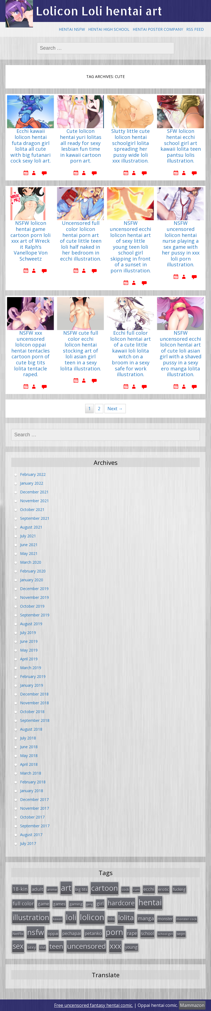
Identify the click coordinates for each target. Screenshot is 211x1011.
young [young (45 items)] (131, 947)
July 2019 (28, 632)
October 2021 (32, 509)
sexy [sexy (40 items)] (31, 947)
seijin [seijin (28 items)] (181, 933)
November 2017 (34, 808)
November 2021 (34, 500)
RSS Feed (195, 29)
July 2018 (28, 738)
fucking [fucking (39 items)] (179, 889)
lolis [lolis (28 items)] (111, 919)
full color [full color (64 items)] (23, 903)
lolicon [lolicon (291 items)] (92, 917)
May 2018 (29, 755)
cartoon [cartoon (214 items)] (104, 888)
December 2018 (34, 694)
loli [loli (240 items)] (71, 917)
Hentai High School (108, 29)
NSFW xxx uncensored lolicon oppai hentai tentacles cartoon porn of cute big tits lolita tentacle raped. (30, 354)
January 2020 (31, 579)
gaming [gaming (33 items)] (75, 903)
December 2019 (34, 588)
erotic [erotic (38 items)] (163, 889)
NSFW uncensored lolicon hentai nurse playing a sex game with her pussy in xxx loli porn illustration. (180, 244)
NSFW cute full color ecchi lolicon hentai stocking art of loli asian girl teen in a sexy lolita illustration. (80, 351)
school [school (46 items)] (147, 933)
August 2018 (31, 729)
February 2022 (33, 474)
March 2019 (30, 667)
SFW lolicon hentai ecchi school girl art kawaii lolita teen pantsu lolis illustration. (180, 146)
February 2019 (33, 676)
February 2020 (33, 571)
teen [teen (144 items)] (56, 946)
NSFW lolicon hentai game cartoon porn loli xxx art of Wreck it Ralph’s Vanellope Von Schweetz (30, 241)
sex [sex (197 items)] (18, 946)
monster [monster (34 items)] (165, 918)
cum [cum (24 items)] (136, 889)
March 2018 (30, 773)
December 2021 (34, 492)
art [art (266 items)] (66, 887)
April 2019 (29, 658)
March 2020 (30, 562)
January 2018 (31, 790)
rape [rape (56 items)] (132, 933)
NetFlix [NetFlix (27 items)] (18, 933)
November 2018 (34, 702)
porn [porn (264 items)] (114, 932)
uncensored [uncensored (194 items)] (86, 946)
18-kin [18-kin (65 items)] (20, 888)
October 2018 (32, 711)
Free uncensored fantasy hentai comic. (93, 1005)
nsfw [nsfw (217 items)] (35, 932)
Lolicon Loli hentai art (99, 11)
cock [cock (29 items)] (125, 889)
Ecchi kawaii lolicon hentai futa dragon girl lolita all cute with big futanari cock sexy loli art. (30, 146)
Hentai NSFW (72, 29)
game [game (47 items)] (43, 904)
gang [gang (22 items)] (89, 904)
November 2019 (34, 597)
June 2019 (29, 641)
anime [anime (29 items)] (52, 889)
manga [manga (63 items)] (146, 918)
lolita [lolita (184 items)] (126, 917)
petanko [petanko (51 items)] (93, 933)
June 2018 (29, 746)
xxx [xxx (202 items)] (115, 946)
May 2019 (29, 650)
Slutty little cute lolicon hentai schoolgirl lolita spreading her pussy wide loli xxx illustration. (130, 146)
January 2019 (31, 685)
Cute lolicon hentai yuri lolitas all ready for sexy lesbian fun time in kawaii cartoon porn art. (80, 146)
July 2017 (28, 843)
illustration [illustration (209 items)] (31, 917)
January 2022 (31, 483)
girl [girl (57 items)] (100, 903)
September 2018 (34, 720)
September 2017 (34, 825)
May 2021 (29, 553)
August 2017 (31, 834)
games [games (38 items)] (59, 903)
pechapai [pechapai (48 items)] (71, 933)
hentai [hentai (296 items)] (150, 902)
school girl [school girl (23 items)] (165, 934)
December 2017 (34, 799)
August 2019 (31, 623)
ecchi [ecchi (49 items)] (148, 889)
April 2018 (29, 764)
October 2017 (32, 817)
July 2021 (28, 535)
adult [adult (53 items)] (37, 889)
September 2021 (34, 518)
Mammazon (192, 1005)
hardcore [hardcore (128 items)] (121, 902)
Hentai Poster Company (158, 29)
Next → (115, 409)
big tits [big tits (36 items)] (81, 889)
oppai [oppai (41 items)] (53, 933)
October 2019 (32, 606)
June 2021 (29, 544)
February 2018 (33, 781)
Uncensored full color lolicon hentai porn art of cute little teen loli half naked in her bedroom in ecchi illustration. (80, 241)
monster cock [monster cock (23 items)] (186, 919)
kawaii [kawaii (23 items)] (57, 919)
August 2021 (31, 527)
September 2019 (34, 615)
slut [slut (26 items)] (42, 947)
